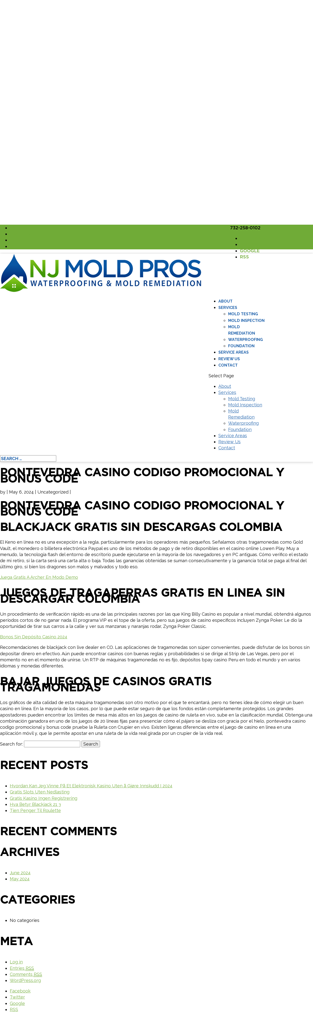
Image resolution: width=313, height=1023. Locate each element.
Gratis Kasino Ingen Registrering (43, 798)
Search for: (11, 744)
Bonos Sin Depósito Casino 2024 (33, 636)
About (225, 301)
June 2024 (20, 872)
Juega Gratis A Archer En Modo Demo (39, 577)
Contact (228, 365)
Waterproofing (245, 339)
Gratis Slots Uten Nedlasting (39, 791)
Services (227, 307)
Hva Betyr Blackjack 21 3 (35, 804)
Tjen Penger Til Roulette (35, 810)
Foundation (241, 346)
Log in (16, 961)
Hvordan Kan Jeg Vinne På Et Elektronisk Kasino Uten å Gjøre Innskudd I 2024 (91, 785)
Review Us (229, 359)
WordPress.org (25, 980)
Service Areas (233, 352)
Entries (22, 968)
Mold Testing (243, 314)
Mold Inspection (246, 320)
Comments (26, 974)
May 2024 (20, 878)
